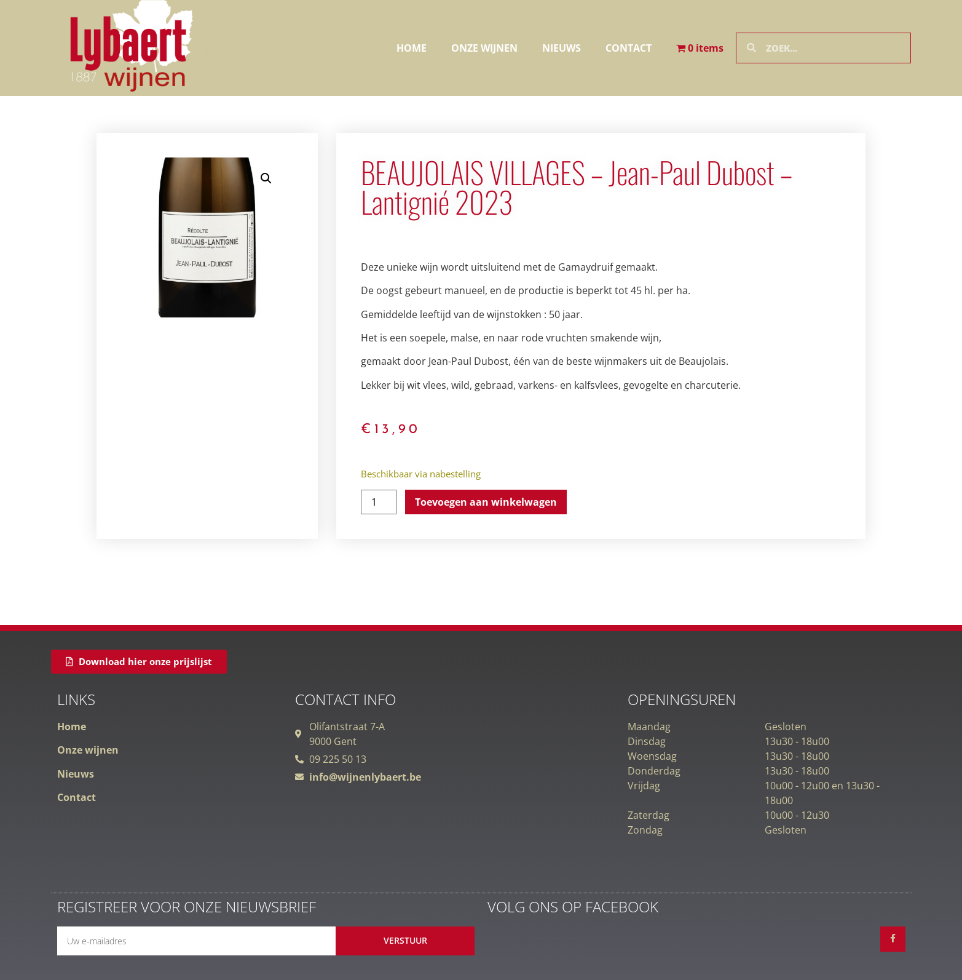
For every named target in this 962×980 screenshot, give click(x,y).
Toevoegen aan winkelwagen (486, 502)
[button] (266, 178)
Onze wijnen (484, 48)
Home (411, 48)
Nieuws (561, 48)
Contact (628, 48)
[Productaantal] (378, 502)
